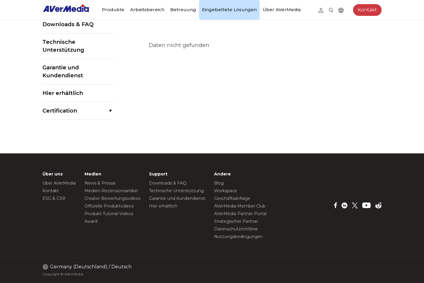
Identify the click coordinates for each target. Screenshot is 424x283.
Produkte (113, 9)
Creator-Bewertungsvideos (112, 198)
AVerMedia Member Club (240, 206)
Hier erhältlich (62, 93)
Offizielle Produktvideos (109, 206)
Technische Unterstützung (63, 45)
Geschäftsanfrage (232, 198)
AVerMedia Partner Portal (240, 213)
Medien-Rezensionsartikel (111, 190)
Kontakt (367, 10)
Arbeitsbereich (147, 9)
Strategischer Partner (236, 221)
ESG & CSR (53, 198)
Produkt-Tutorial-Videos (109, 213)
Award (91, 221)
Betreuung (183, 9)
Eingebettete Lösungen (229, 9)
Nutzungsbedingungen (238, 236)
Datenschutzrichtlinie (236, 229)
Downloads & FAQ (68, 24)
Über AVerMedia (282, 9)
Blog (219, 183)
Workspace (225, 190)
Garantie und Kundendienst (62, 71)
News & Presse (100, 183)
